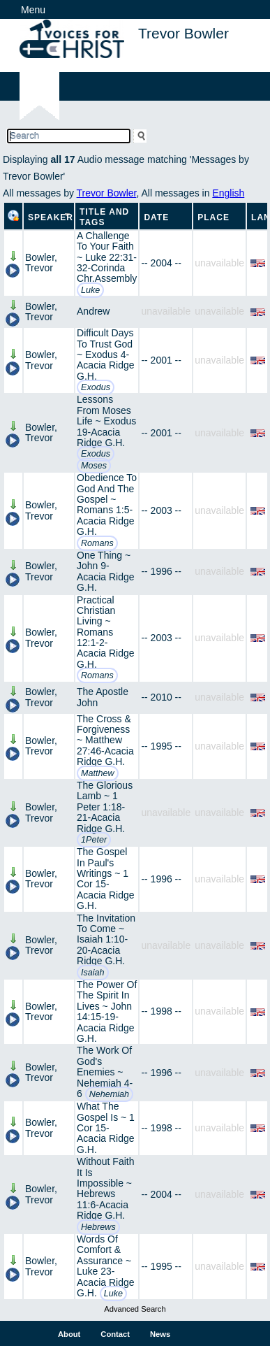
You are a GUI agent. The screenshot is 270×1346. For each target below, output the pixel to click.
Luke (90, 290)
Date (156, 217)
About (69, 1334)
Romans (97, 543)
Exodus (95, 387)
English (228, 193)
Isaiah (93, 973)
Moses (94, 466)
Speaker (50, 217)
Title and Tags (104, 217)
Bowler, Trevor (41, 262)
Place (213, 217)
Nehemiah (109, 1094)
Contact (115, 1334)
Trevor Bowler (107, 193)
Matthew (97, 773)
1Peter (94, 840)
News (160, 1334)
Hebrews (98, 1227)
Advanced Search (134, 1309)
